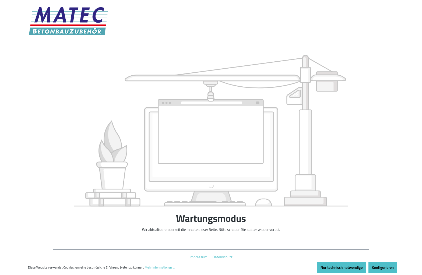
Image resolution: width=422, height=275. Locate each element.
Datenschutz (223, 257)
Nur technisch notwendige (342, 267)
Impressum (198, 257)
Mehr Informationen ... (160, 267)
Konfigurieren (383, 267)
